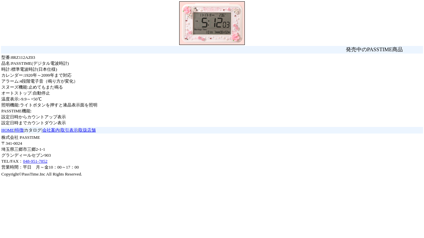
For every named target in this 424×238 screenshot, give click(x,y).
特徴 (19, 130)
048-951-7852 (35, 161)
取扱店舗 (87, 130)
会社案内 (51, 130)
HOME (7, 130)
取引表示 (69, 130)
